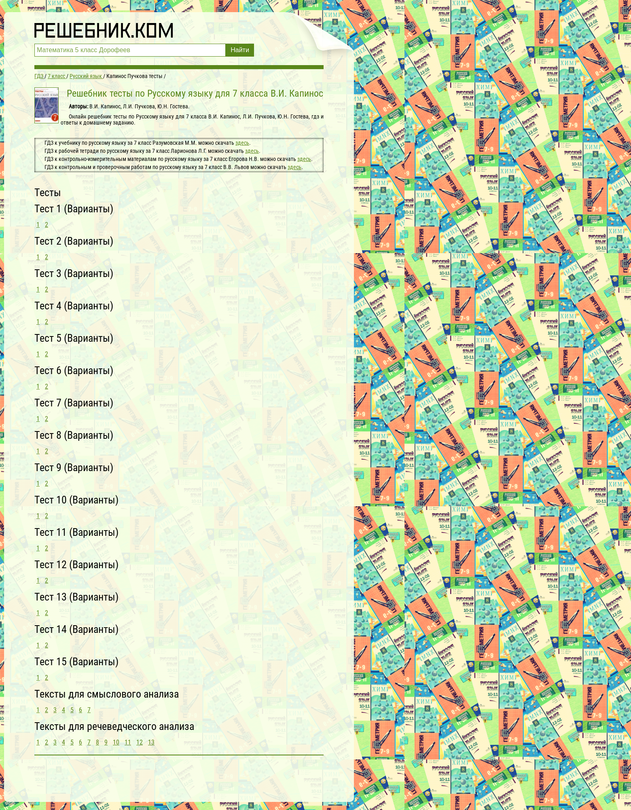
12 (139, 742)
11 (128, 742)
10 (116, 742)
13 (151, 742)
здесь (242, 143)
